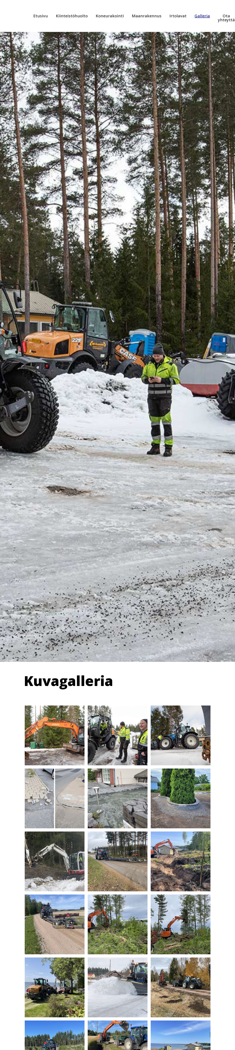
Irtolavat (178, 16)
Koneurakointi (110, 16)
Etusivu (40, 16)
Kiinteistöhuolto (72, 16)
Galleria (202, 16)
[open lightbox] (55, 735)
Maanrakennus (146, 16)
